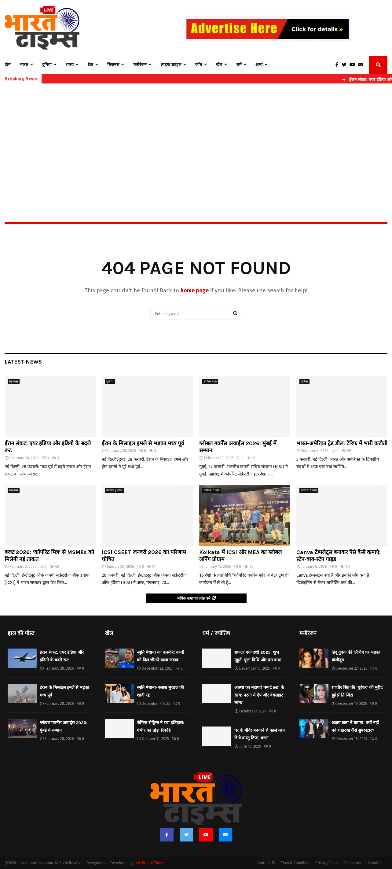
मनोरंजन (140, 64)
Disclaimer (352, 863)
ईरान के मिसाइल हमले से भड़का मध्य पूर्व (143, 443)
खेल (219, 64)
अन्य (258, 64)
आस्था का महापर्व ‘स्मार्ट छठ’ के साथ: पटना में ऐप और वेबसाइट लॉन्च (259, 695)
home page (195, 290)
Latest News (23, 361)
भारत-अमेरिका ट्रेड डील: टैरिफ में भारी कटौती (341, 443)
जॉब (198, 64)
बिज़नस (113, 64)
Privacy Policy (327, 863)
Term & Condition (295, 863)
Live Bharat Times (149, 863)
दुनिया (47, 64)
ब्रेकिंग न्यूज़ (210, 381)
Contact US (266, 863)
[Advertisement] (196, 139)
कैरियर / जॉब (114, 490)
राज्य (70, 64)
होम (7, 64)
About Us (375, 863)
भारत (24, 64)
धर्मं (238, 64)
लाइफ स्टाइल (171, 64)
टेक (90, 64)
